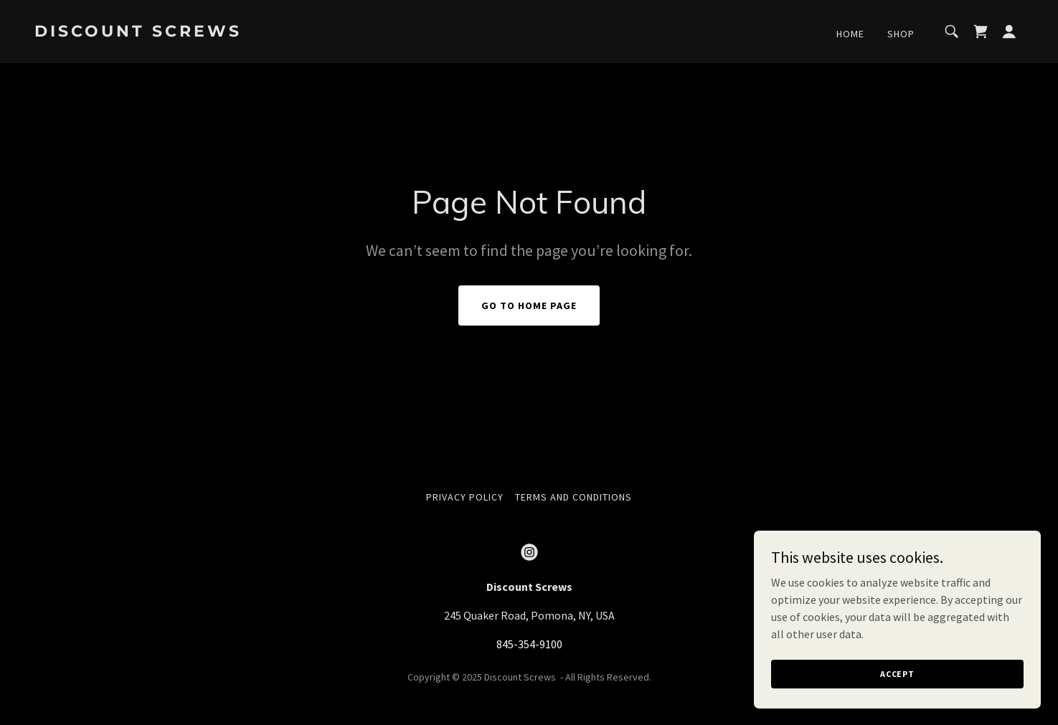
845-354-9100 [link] (529, 644)
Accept (897, 673)
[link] (172, 32)
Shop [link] (901, 33)
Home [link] (850, 33)
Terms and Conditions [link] (573, 497)
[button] (1009, 31)
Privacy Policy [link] (465, 497)
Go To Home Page (529, 305)
